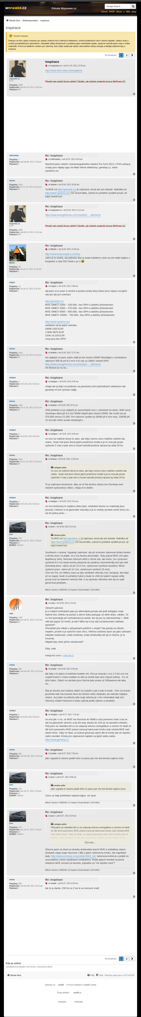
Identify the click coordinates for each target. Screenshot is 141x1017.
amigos (12, 378)
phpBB (61, 985)
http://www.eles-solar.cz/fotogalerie (63, 70)
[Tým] (99, 975)
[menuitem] (27, 20)
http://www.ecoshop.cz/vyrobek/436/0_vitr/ (73, 856)
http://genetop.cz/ (67, 189)
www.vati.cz (68, 655)
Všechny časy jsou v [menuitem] (119, 975)
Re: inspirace (54, 155)
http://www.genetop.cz (57, 739)
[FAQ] (90, 975)
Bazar (119, 11)
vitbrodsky (14, 155)
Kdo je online (13, 963)
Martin (12, 263)
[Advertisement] (70, 124)
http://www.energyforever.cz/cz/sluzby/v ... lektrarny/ (73, 215)
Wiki (128, 11)
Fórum (104, 11)
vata (11, 613)
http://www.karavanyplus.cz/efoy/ (62, 254)
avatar (12, 665)
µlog (134, 11)
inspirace (13, 28)
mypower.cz (14, 79)
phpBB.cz (77, 993)
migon (12, 282)
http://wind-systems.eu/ (57, 193)
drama (12, 181)
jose (11, 534)
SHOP (112, 11)
